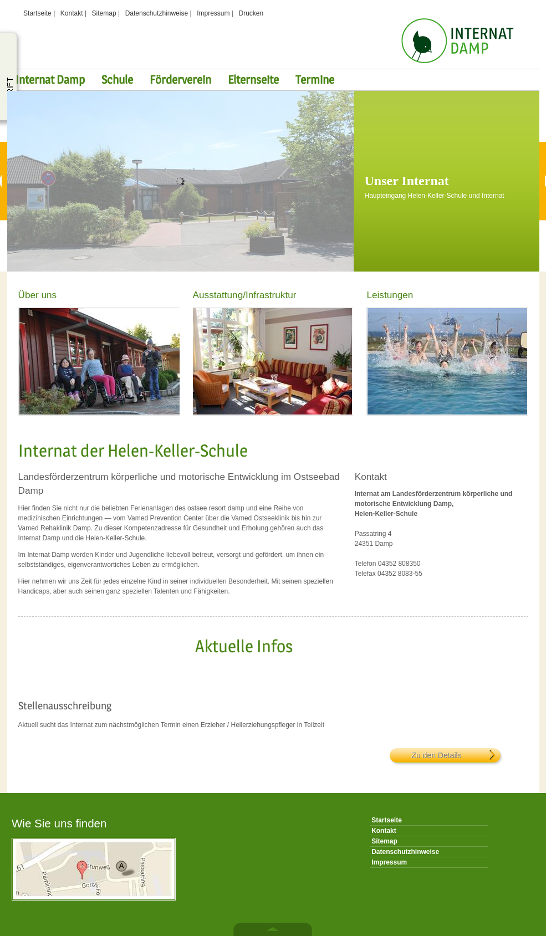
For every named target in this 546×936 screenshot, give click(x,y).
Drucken (251, 13)
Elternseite (253, 79)
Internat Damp (50, 79)
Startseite (37, 13)
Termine (314, 79)
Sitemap (104, 13)
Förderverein (180, 79)
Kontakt (71, 13)
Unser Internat (407, 180)
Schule (117, 79)
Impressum (213, 13)
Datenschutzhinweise (156, 13)
